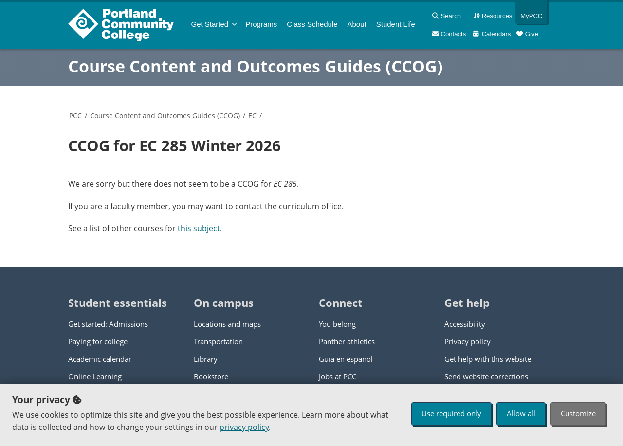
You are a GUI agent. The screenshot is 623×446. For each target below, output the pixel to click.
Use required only (451, 413)
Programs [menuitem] (261, 24)
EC (252, 115)
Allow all (521, 413)
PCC (75, 115)
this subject (199, 228)
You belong (337, 324)
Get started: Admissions (108, 324)
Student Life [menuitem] (395, 24)
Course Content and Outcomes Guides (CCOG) (255, 66)
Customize (578, 413)
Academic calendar (99, 359)
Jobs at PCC (337, 376)
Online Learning (95, 376)
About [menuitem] (357, 24)
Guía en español (346, 359)
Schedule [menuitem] (312, 24)
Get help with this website (487, 359)
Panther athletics (347, 341)
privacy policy (244, 427)
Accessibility (464, 324)
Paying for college (98, 341)
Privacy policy (467, 341)
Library (206, 359)
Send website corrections (486, 376)
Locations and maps (227, 324)
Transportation (218, 341)
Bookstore (211, 376)
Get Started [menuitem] (210, 24)
